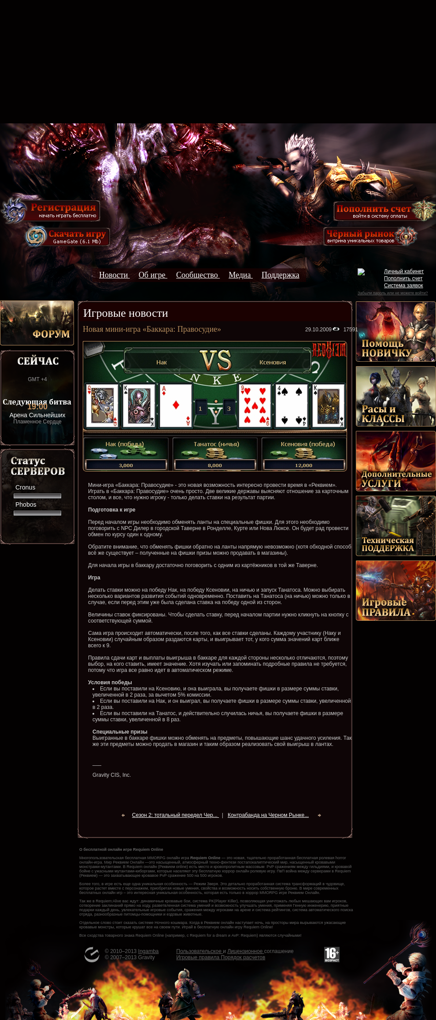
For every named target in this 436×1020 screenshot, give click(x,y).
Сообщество (198, 275)
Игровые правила (198, 957)
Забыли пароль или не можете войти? (393, 293)
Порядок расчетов (243, 957)
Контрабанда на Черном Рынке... (268, 815)
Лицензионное (245, 951)
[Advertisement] (218, 61)
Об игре (153, 275)
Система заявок (403, 285)
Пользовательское (199, 951)
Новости (114, 275)
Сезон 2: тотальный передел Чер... (175, 815)
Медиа (241, 275)
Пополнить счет (403, 278)
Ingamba (148, 951)
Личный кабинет (404, 271)
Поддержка (280, 275)
